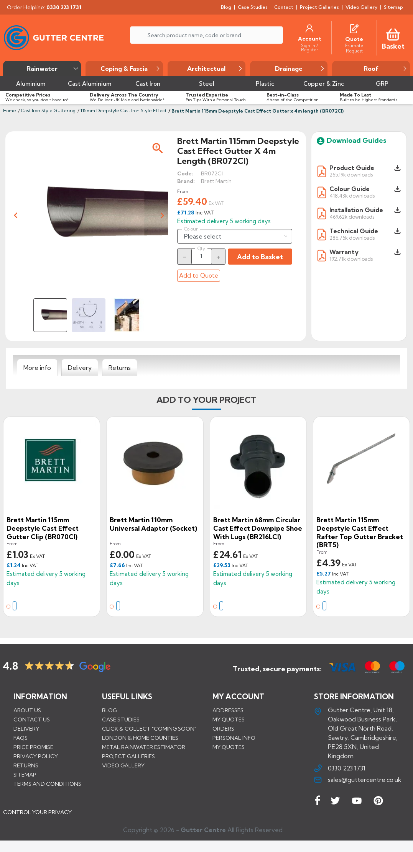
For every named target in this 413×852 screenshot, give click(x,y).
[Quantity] (201, 256)
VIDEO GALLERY (123, 765)
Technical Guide (353, 231)
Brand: (186, 181)
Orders (223, 728)
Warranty (344, 252)
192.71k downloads (351, 259)
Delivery (26, 728)
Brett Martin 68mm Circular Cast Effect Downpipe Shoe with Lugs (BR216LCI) (257, 528)
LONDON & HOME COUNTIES (140, 737)
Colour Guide (349, 189)
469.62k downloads (351, 216)
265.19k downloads (351, 174)
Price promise (33, 747)
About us (27, 710)
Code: (185, 173)
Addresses (228, 710)
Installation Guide (356, 210)
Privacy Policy (35, 756)
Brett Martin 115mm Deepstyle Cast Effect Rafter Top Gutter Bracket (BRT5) (359, 532)
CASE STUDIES (121, 719)
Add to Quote (198, 275)
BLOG (109, 710)
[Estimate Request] (354, 48)
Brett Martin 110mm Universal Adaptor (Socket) (153, 524)
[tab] (37, 367)
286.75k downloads (352, 237)
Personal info (233, 737)
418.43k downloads (352, 195)
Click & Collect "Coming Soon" (149, 728)
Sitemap (24, 774)
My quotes (228, 719)
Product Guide (351, 168)
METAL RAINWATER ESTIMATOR (143, 747)
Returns (25, 765)
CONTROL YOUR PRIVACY (37, 817)
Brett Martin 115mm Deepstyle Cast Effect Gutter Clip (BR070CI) (43, 528)
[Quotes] (354, 28)
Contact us (31, 719)
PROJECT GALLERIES (128, 756)
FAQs (20, 737)
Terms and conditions (47, 783)
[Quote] (354, 39)
